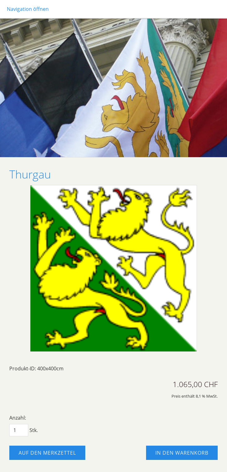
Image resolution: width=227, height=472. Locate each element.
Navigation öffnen (28, 9)
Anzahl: (17, 417)
